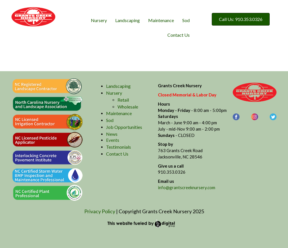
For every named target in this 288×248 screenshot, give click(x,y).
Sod (186, 20)
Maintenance (161, 20)
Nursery (99, 20)
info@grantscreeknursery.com (186, 187)
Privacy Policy (99, 211)
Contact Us (178, 35)
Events (112, 140)
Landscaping (127, 20)
